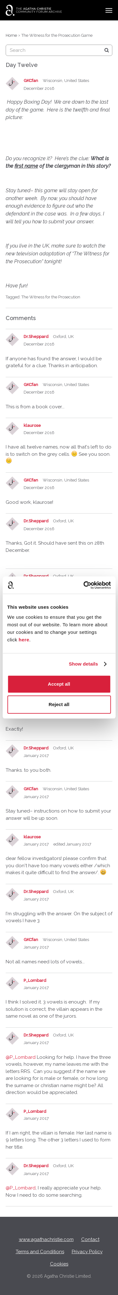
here (24, 639)
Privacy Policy (87, 1251)
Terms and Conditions (40, 1251)
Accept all (59, 684)
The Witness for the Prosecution (50, 297)
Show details (83, 664)
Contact (90, 1239)
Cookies (59, 1264)
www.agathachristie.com (46, 1239)
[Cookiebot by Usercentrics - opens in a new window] (84, 585)
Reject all (59, 704)
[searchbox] (59, 50)
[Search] (106, 50)
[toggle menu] (108, 10)
